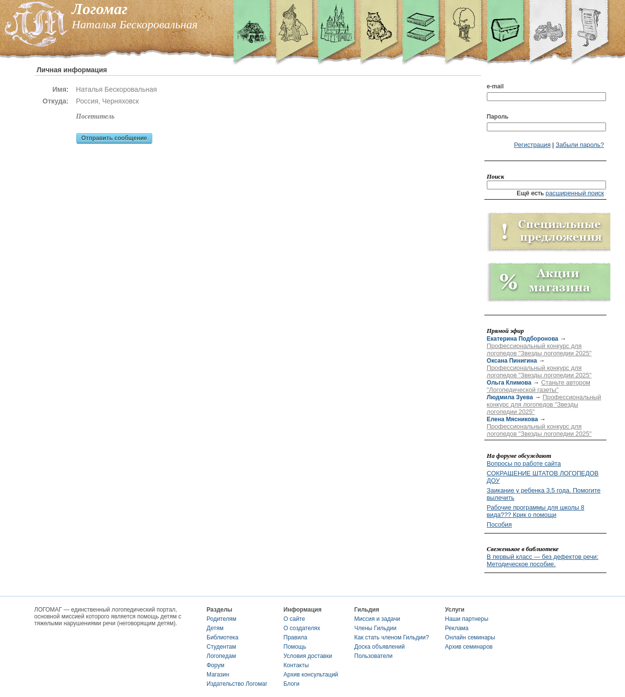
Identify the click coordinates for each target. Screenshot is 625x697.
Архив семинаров (469, 646)
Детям (215, 628)
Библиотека (222, 637)
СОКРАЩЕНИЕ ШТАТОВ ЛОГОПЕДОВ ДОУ (543, 477)
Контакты (296, 665)
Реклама (456, 628)
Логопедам (221, 656)
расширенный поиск (574, 193)
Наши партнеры (466, 618)
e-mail (495, 86)
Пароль (498, 116)
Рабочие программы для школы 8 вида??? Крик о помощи (535, 511)
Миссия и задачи (377, 618)
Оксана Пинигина (512, 360)
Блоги (292, 683)
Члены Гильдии (375, 628)
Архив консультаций (311, 674)
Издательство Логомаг (237, 683)
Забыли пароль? (580, 144)
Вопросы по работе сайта (524, 463)
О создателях (302, 628)
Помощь (295, 646)
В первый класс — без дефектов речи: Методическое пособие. (543, 560)
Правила (296, 637)
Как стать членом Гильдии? (391, 637)
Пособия (499, 524)
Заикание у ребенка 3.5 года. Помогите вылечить (544, 494)
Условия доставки (308, 656)
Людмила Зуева (510, 397)
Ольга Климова (509, 382)
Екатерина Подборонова (522, 338)
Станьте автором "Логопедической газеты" (538, 386)
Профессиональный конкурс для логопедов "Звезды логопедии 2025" (539, 349)
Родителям (221, 618)
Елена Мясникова (512, 419)
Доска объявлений (379, 646)
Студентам (221, 646)
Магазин (218, 674)
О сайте (294, 618)
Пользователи (373, 656)
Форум (215, 665)
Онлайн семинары (470, 637)
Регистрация (532, 144)
